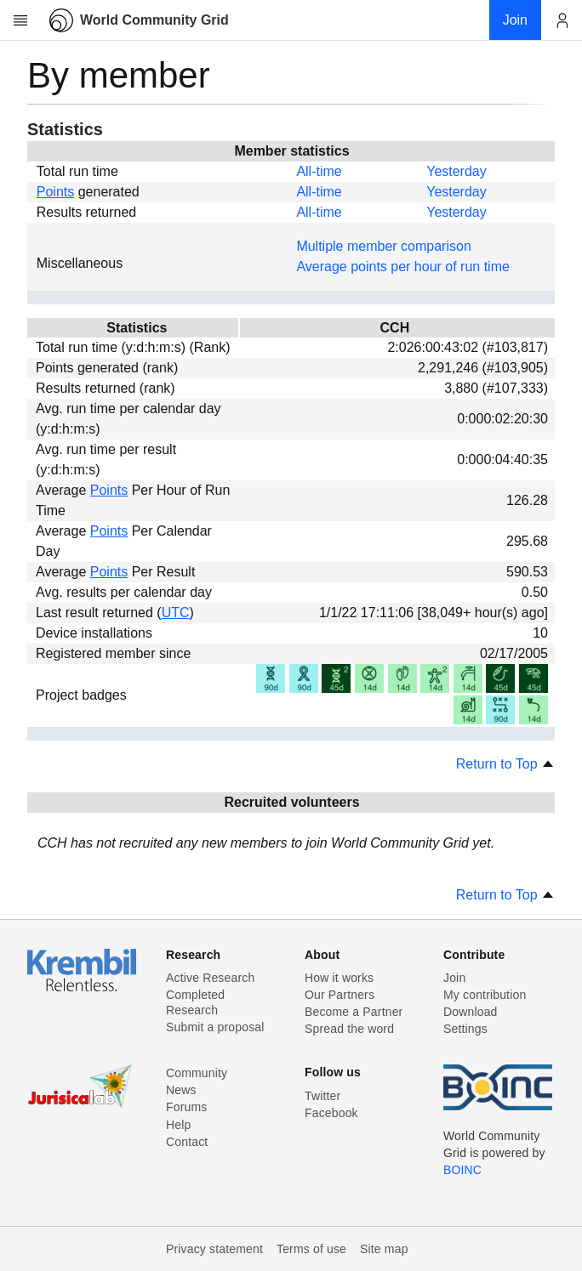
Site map (384, 1249)
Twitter (322, 1096)
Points (55, 191)
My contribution (484, 994)
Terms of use (311, 1249)
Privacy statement (214, 1249)
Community (196, 1073)
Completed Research (195, 1002)
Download (470, 1012)
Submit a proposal (215, 1027)
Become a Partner (353, 1012)
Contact (187, 1142)
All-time (318, 171)
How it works (339, 977)
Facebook (331, 1113)
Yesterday (456, 171)
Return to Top (505, 764)
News (181, 1090)
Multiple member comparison (383, 246)
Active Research (210, 977)
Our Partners (339, 994)
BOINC (462, 1170)
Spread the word (349, 1029)
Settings (465, 1029)
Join (454, 977)
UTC (176, 612)
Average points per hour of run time (403, 266)
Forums (186, 1107)
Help (178, 1125)
